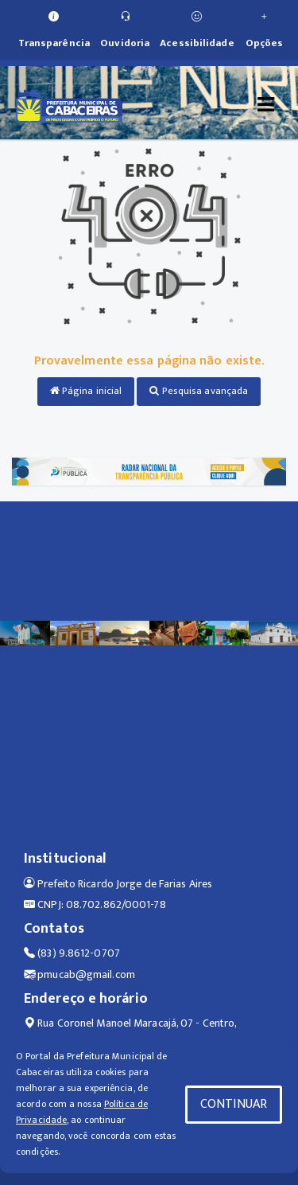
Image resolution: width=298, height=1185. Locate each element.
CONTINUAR (233, 1104)
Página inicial (86, 391)
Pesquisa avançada (198, 391)
